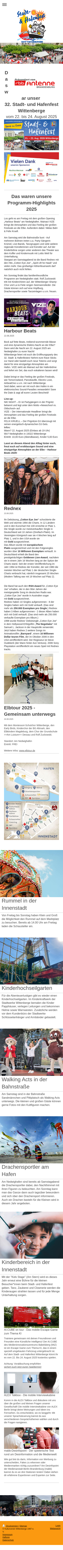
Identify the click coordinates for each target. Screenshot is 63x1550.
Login (58, 1526)
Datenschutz (8, 1540)
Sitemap (23, 1526)
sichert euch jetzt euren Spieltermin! (22, 1367)
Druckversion (10, 1526)
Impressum (7, 1534)
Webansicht (55, 1528)
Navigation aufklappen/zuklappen (31, 4)
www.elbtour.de (27, 750)
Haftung (6, 1537)
